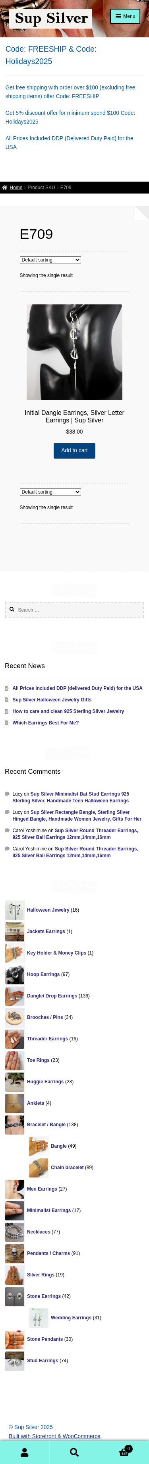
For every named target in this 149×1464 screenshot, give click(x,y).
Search (74, 1452)
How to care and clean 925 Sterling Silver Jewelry (68, 711)
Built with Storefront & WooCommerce (55, 1436)
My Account (25, 1452)
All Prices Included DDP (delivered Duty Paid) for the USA (77, 688)
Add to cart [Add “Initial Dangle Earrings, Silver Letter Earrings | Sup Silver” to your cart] (74, 450)
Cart (116, 1448)
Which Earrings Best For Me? (45, 723)
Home (16, 187)
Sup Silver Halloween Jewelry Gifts (51, 700)
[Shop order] (50, 259)
